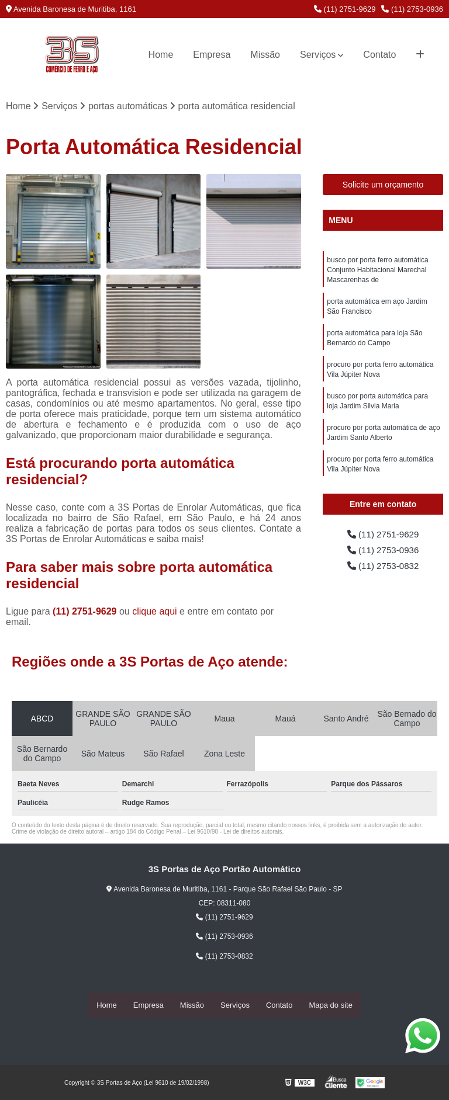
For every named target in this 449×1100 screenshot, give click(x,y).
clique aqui (154, 612)
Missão (265, 55)
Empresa (211, 55)
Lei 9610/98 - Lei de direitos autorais (235, 832)
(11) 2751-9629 (345, 9)
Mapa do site (330, 1005)
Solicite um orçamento (383, 185)
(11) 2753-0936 (412, 9)
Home (161, 55)
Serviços (318, 55)
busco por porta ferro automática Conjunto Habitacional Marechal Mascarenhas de (377, 271)
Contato (379, 55)
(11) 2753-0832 (383, 567)
